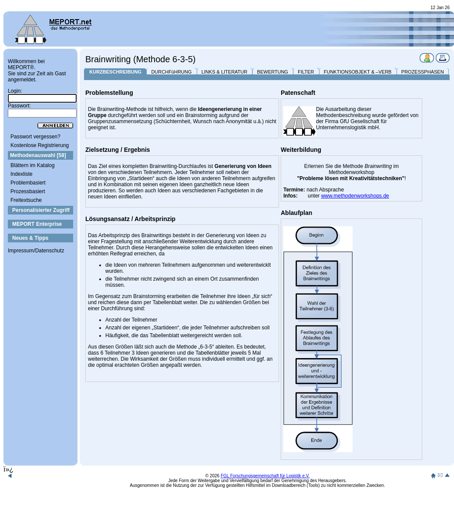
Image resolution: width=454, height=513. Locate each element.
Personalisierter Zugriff (41, 210)
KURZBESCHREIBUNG (115, 71)
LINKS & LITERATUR (225, 71)
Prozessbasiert (27, 191)
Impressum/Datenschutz (36, 251)
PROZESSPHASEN (422, 71)
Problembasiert (28, 183)
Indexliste (21, 174)
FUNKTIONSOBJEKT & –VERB (358, 71)
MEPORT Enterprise (37, 224)
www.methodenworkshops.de (355, 196)
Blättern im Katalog (32, 165)
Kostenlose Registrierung (39, 145)
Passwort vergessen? (35, 137)
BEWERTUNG (272, 71)
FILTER (306, 71)
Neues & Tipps (30, 238)
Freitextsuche (26, 200)
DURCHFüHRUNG (171, 71)
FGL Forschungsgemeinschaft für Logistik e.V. (265, 475)
